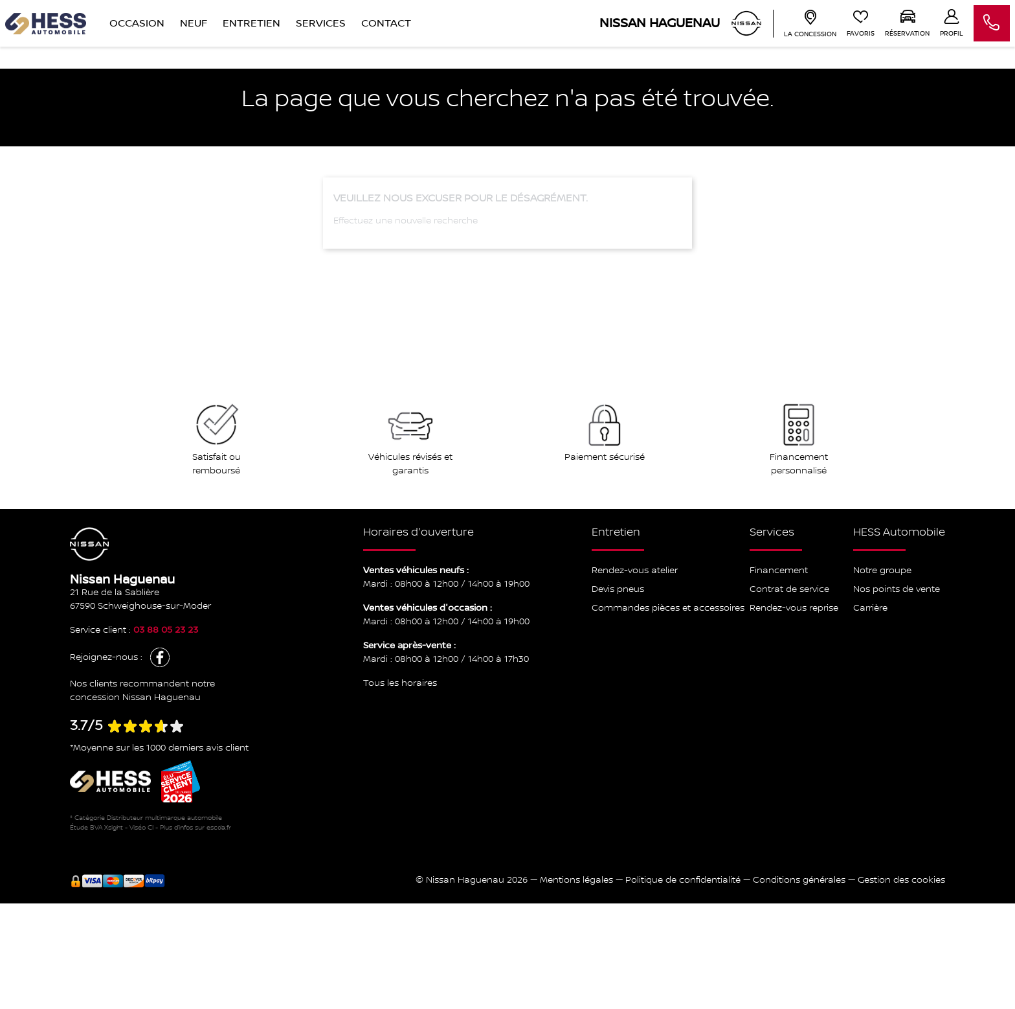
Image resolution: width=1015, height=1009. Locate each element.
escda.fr (218, 827)
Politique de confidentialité (683, 880)
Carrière (870, 608)
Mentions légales (576, 880)
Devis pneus (618, 589)
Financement (779, 570)
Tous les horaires (400, 683)
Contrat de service (789, 589)
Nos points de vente (896, 589)
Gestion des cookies (901, 880)
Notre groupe (882, 570)
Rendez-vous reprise (794, 608)
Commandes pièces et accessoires (668, 608)
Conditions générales (799, 880)
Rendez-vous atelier (635, 570)
